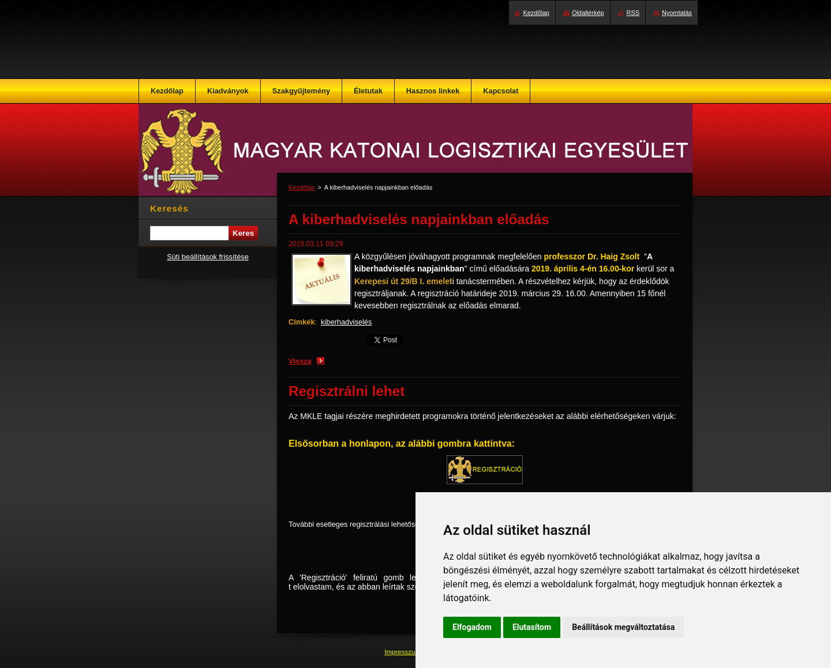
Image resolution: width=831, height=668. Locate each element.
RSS (633, 12)
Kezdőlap (302, 187)
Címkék (302, 322)
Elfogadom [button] (472, 627)
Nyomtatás (677, 12)
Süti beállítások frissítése (208, 256)
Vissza (300, 361)
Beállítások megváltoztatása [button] (623, 627)
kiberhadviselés (346, 322)
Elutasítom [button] (531, 627)
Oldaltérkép (588, 12)
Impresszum (403, 651)
